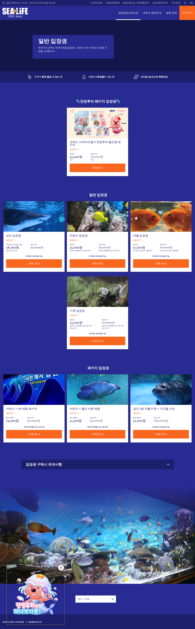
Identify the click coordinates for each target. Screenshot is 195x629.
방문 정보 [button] (171, 12)
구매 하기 (187, 12)
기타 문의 (176, 2)
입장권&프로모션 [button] (128, 12)
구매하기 (97, 168)
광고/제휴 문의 (160, 2)
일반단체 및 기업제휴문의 (136, 2)
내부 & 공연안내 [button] (152, 12)
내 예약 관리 (96, 2)
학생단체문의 (113, 2)
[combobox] (95, 599)
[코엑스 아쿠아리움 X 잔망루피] (35, 594)
